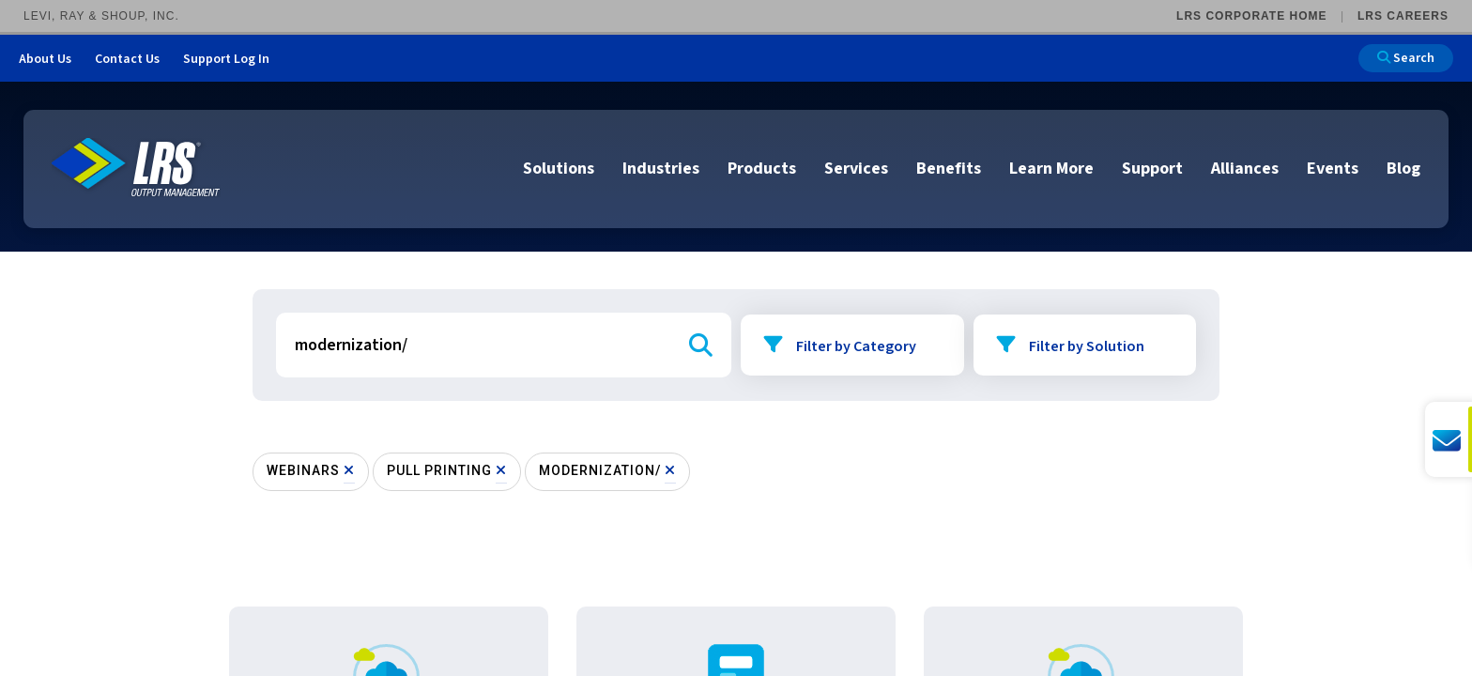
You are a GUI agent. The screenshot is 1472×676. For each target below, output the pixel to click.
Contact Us (127, 59)
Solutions (558, 168)
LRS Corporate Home (1251, 16)
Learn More (1051, 168)
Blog (1403, 168)
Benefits (948, 168)
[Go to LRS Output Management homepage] (136, 167)
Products (762, 168)
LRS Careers (1403, 16)
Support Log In (226, 59)
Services (856, 168)
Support (1152, 168)
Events (1332, 168)
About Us (45, 59)
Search (1405, 58)
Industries (660, 168)
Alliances (1245, 168)
